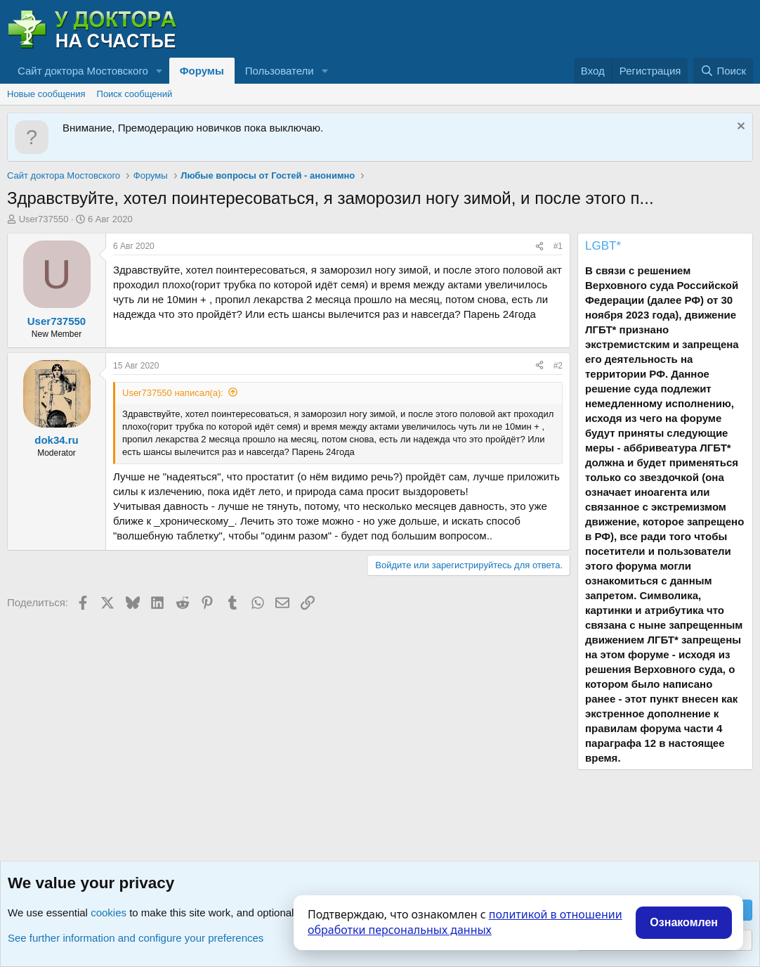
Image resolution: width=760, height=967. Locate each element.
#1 (558, 246)
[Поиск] (723, 71)
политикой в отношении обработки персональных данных (465, 922)
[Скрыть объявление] (739, 127)
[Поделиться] (539, 246)
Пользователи (279, 71)
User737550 (44, 219)
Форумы (202, 71)
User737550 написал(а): (172, 393)
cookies (108, 912)
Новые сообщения (46, 94)
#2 (558, 366)
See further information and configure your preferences (135, 938)
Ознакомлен (684, 922)
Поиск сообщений (135, 94)
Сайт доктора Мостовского (83, 71)
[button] (159, 71)
